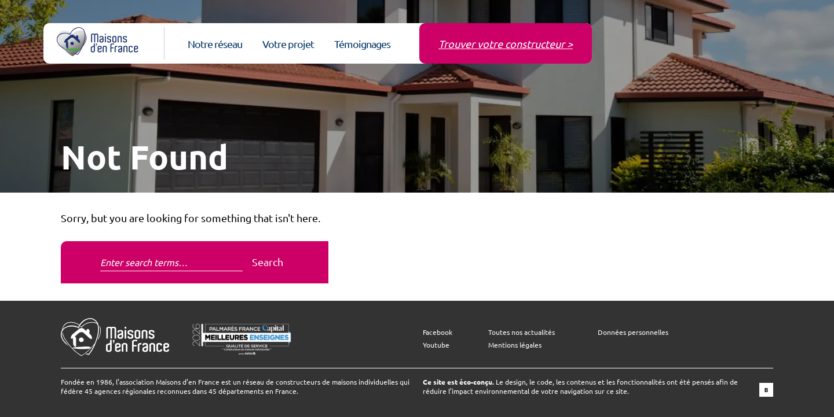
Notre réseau (215, 44)
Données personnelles (633, 332)
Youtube (436, 344)
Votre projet (288, 44)
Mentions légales (515, 344)
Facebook (437, 332)
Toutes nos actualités (521, 332)
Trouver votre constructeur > (505, 44)
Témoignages (362, 44)
